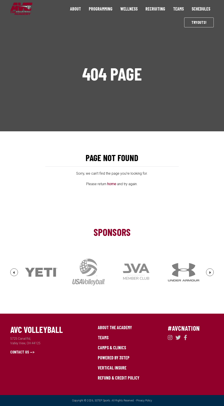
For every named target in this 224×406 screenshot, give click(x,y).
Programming (100, 8)
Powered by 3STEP (114, 357)
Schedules (201, 8)
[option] (41, 272)
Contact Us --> (22, 352)
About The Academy (115, 327)
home (111, 184)
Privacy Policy (144, 400)
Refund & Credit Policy (118, 377)
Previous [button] (14, 274)
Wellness (129, 8)
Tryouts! (198, 22)
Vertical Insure (112, 367)
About (75, 8)
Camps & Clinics (112, 347)
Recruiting (155, 8)
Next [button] (210, 274)
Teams (178, 8)
